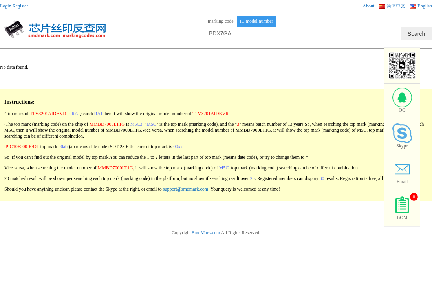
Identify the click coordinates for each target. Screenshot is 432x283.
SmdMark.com (206, 232)
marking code (221, 21)
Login (5, 6)
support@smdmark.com (185, 189)
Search (416, 34)
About (368, 6)
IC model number (256, 21)
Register (20, 6)
